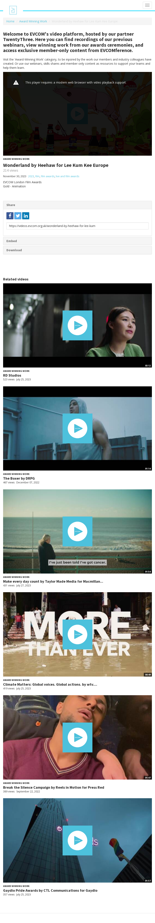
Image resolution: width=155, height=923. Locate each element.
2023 (31, 176)
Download (14, 250)
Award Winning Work (33, 21)
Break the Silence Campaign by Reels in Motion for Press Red (53, 787)
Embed (11, 241)
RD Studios (12, 375)
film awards (47, 176)
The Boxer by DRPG (19, 478)
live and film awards (67, 176)
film (37, 176)
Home (10, 21)
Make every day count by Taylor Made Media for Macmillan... (53, 581)
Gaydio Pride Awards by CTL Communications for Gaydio (50, 890)
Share (10, 205)
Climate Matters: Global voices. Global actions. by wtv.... (50, 684)
